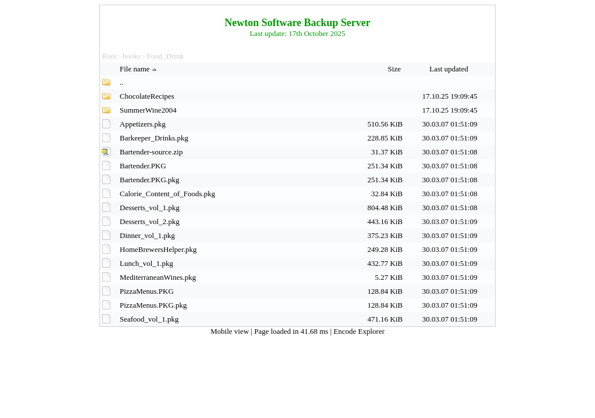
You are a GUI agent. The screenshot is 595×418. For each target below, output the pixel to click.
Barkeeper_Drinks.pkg (154, 138)
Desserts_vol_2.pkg (150, 221)
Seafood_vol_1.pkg (149, 319)
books (132, 56)
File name (139, 68)
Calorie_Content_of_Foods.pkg (167, 193)
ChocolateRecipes (147, 96)
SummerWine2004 (148, 110)
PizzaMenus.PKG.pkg (153, 305)
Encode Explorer (359, 331)
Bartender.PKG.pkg (150, 179)
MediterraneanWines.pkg (158, 277)
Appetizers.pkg (143, 124)
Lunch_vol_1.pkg (146, 263)
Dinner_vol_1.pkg (147, 235)
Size (395, 68)
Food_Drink (165, 56)
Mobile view (230, 331)
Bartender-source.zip (151, 151)
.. (122, 82)
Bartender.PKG (143, 165)
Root (109, 56)
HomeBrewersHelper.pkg (158, 249)
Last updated (449, 68)
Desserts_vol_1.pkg (150, 207)
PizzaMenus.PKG (147, 291)
